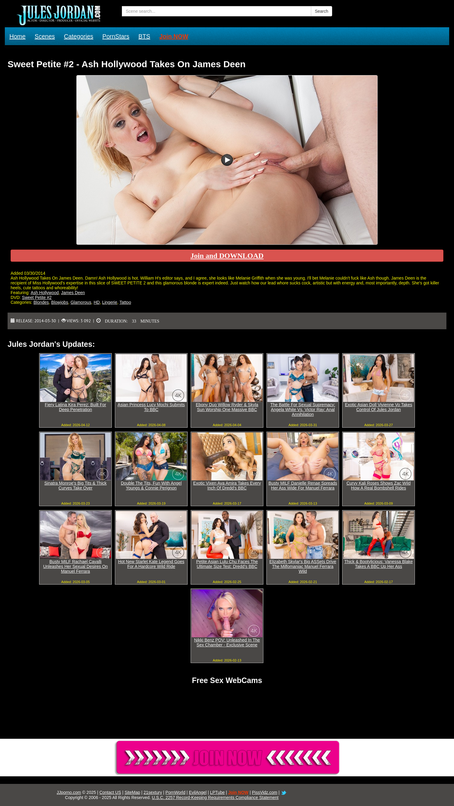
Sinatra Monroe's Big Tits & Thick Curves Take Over (75, 485)
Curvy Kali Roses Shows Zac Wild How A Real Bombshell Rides (378, 485)
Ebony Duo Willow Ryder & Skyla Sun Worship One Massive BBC (227, 407)
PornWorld (175, 792)
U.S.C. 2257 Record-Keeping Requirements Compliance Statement (215, 797)
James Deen (73, 292)
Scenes (45, 36)
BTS (144, 36)
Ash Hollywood (45, 292)
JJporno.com (69, 792)
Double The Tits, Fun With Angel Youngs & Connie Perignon (151, 485)
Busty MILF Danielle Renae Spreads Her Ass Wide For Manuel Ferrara (303, 485)
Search (321, 11)
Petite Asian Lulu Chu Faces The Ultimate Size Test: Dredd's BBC (227, 564)
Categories (78, 36)
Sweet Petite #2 (37, 297)
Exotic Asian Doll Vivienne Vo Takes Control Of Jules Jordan (378, 407)
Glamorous (81, 302)
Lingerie (109, 302)
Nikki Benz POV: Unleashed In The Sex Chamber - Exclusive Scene (227, 642)
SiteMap (132, 792)
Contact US (110, 792)
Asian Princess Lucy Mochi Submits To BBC (151, 407)
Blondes (41, 302)
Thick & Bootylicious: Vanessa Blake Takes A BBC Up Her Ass (378, 564)
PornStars (115, 36)
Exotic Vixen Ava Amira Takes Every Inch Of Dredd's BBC (227, 485)
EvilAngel (197, 792)
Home (17, 36)
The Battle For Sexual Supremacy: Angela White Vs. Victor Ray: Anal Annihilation (302, 409)
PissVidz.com (264, 792)
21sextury (153, 792)
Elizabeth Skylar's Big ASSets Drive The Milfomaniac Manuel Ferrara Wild (302, 566)
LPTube (217, 792)
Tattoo (125, 302)
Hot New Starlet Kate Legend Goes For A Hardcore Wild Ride (151, 564)
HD (97, 302)
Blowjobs (59, 302)
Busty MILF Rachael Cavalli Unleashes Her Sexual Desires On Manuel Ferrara (75, 566)
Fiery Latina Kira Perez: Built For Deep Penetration (75, 407)
